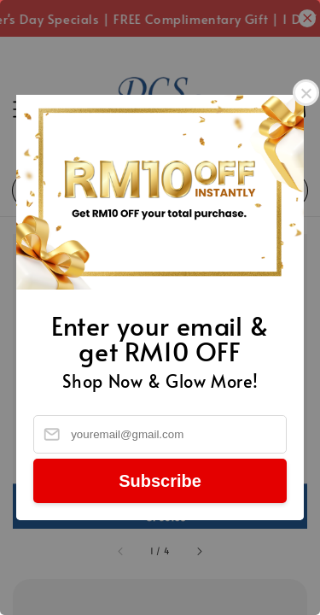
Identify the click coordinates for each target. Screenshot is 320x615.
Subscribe (160, 481)
